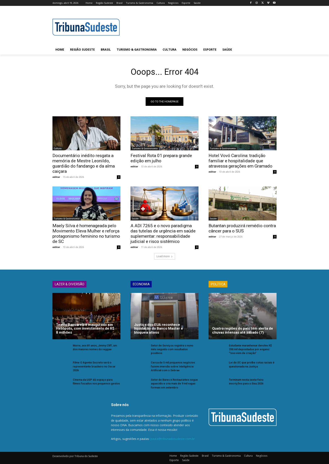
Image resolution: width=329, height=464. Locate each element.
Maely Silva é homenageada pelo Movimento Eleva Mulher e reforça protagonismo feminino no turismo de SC (86, 233)
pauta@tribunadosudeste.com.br (172, 439)
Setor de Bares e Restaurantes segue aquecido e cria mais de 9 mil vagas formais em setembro (174, 383)
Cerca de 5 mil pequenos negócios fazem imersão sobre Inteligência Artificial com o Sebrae (173, 366)
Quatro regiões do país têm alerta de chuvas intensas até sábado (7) (242, 330)
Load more (165, 256)
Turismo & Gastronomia (145, 148)
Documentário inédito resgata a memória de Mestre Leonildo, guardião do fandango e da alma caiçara (83, 163)
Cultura (57, 148)
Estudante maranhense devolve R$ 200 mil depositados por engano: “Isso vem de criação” (250, 349)
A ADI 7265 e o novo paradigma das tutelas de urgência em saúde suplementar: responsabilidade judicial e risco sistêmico (163, 233)
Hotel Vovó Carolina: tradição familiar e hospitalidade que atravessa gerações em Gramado (240, 161)
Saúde (135, 218)
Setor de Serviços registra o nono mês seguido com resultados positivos (172, 349)
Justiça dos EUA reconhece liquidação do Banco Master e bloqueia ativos (158, 328)
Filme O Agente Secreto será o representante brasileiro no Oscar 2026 (94, 366)
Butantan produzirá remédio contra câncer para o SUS (242, 228)
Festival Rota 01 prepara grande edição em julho (161, 158)
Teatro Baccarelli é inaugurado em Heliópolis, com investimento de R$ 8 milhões (85, 328)
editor (56, 176)
